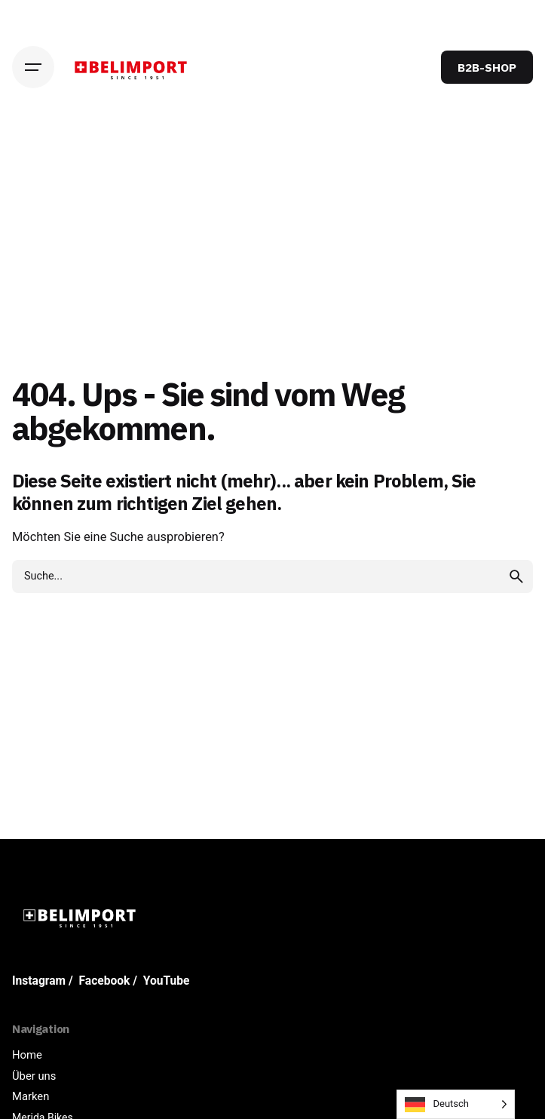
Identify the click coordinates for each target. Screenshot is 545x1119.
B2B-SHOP (487, 67)
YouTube (166, 981)
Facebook (104, 981)
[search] (516, 576)
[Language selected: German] (456, 1104)
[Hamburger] (33, 67)
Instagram (39, 981)
